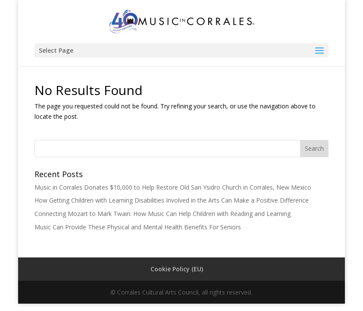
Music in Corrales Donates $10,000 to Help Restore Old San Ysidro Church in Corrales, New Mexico (172, 187)
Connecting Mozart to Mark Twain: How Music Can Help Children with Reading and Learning (162, 213)
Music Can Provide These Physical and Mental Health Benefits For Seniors (137, 227)
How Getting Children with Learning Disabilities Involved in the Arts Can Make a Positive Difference (171, 200)
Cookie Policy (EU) (176, 269)
